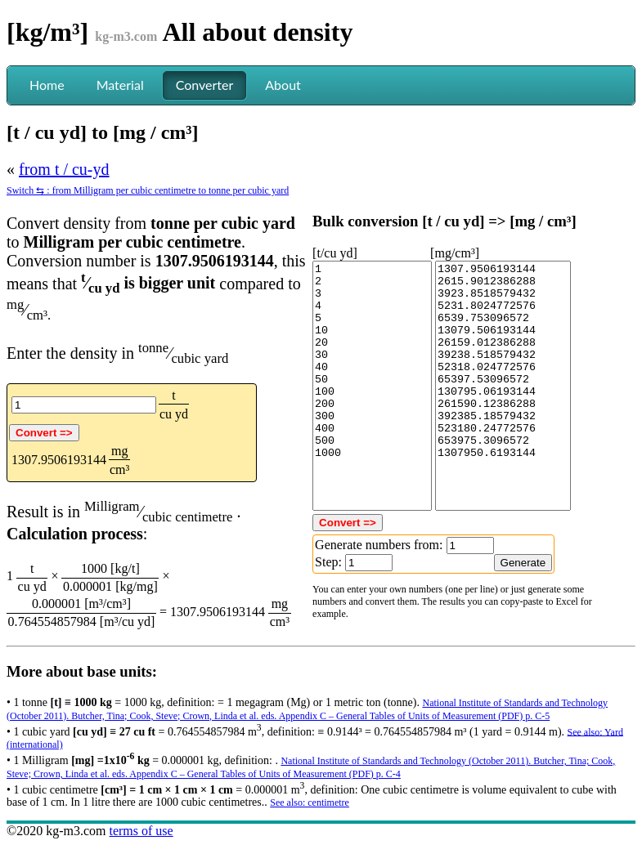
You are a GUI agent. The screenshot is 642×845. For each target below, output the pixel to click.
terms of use (141, 831)
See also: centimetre (309, 802)
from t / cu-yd (64, 169)
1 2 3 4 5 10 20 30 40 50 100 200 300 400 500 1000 (372, 386)
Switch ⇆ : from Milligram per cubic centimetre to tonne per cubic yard (148, 190)
